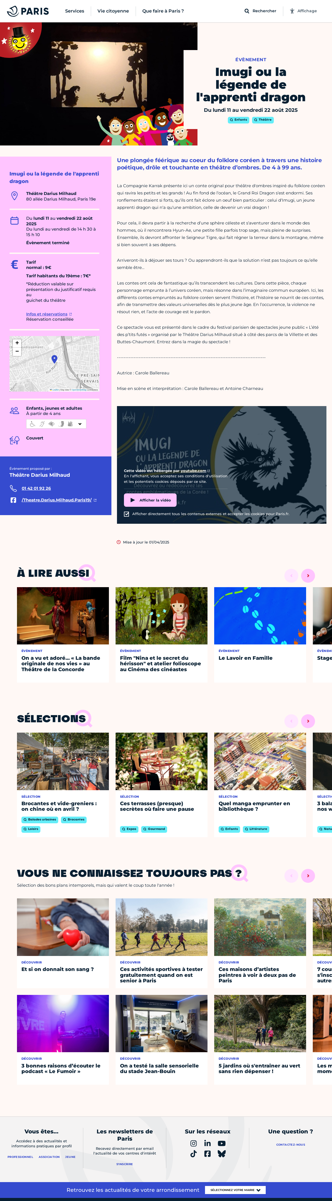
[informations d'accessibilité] (56, 424)
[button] (54, 359)
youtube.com (193, 470)
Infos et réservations (46, 314)
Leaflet (54, 390)
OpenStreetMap (79, 390)
